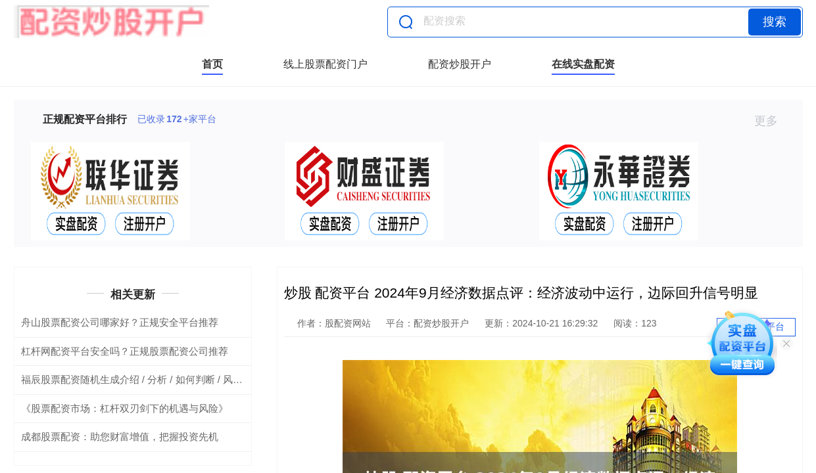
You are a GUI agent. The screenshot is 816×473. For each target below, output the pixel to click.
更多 (771, 120)
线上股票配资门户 (325, 64)
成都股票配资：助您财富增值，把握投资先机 (119, 436)
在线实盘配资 (583, 64)
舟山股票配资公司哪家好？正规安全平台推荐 (119, 322)
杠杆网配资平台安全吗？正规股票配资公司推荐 (124, 351)
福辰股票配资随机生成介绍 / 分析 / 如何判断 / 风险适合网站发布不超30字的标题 (196, 379)
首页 (212, 64)
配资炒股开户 (459, 64)
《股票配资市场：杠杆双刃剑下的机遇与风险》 (124, 408)
